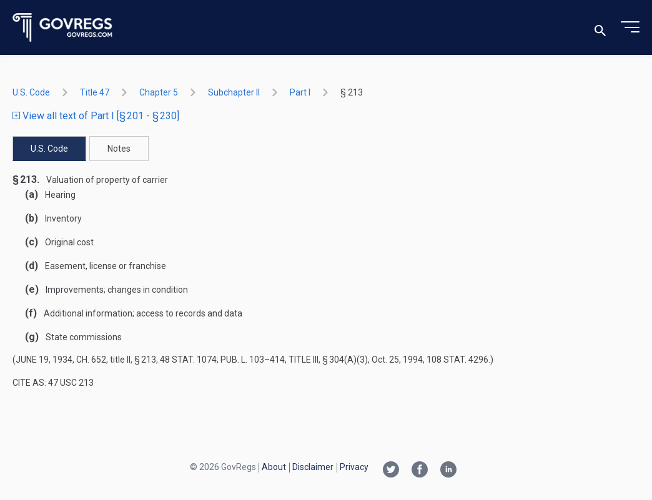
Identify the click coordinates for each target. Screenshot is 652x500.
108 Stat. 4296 (457, 360)
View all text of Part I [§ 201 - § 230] (95, 116)
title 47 (94, 92)
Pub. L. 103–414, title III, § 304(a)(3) (294, 360)
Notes (119, 149)
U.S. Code (31, 92)
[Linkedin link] (448, 470)
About (274, 467)
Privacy (354, 467)
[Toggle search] (600, 27)
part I (300, 92)
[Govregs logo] (62, 27)
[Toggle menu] (630, 27)
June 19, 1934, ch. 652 (61, 360)
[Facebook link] (420, 470)
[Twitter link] (391, 470)
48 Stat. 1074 (188, 360)
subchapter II (234, 92)
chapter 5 (158, 92)
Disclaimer (312, 467)
